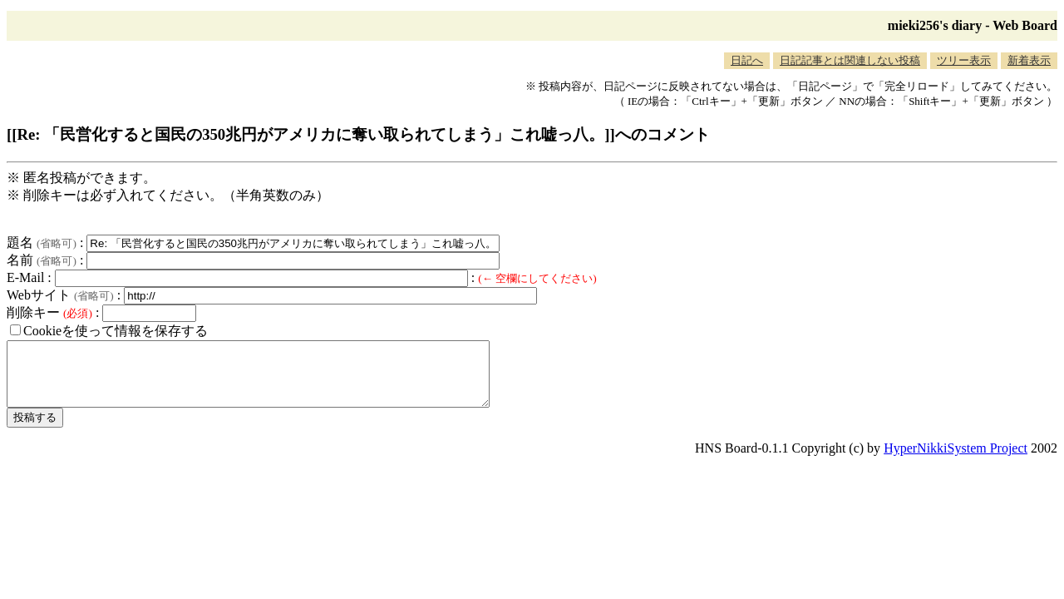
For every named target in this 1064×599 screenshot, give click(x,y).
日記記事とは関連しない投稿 (850, 60)
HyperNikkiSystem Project (955, 460)
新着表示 (1029, 60)
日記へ (747, 60)
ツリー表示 (964, 60)
